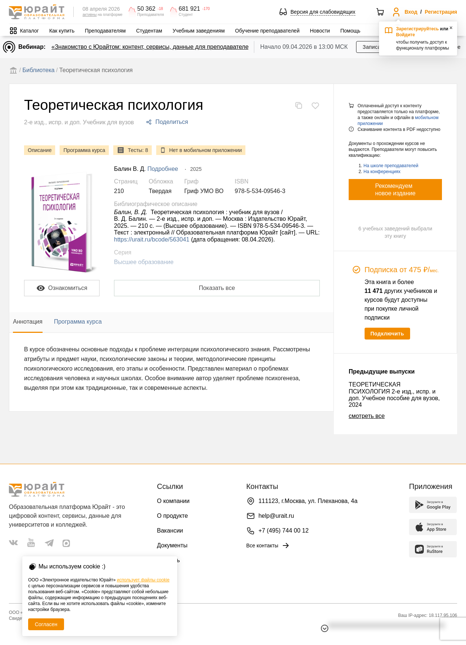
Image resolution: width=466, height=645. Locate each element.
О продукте (172, 516)
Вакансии (170, 530)
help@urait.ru (276, 516)
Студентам (149, 31)
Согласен (46, 624)
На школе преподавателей (390, 165)
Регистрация (441, 12)
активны (90, 15)
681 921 (189, 9)
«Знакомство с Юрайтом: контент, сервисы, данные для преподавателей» (153, 47)
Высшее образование (144, 262)
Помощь (350, 31)
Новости (320, 31)
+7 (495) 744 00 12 (283, 530)
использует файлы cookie (143, 579)
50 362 (146, 9)
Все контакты (268, 545)
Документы (172, 545)
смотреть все (367, 416)
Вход (411, 12)
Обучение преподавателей (267, 31)
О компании (173, 501)
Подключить (387, 334)
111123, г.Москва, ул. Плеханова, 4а (308, 501)
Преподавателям (105, 31)
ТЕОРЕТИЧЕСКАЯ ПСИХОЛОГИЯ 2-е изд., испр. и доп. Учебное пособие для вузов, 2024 (394, 394)
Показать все (217, 288)
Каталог (29, 31)
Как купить (61, 31)
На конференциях (381, 171)
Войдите (405, 34)
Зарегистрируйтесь (417, 28)
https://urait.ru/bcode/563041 (152, 239)
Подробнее (162, 169)
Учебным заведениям (198, 31)
